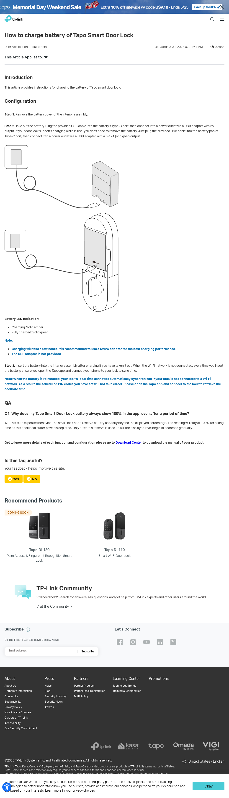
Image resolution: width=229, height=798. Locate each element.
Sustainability (13, 701)
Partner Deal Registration (89, 691)
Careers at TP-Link (16, 717)
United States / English (203, 761)
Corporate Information (18, 691)
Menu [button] (222, 16)
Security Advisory (56, 696)
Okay (208, 786)
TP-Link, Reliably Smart (14, 18)
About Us (10, 685)
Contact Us (11, 696)
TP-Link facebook (120, 642)
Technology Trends (124, 685)
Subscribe (87, 651)
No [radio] (34, 478)
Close (221, 7)
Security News (54, 701)
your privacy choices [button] (80, 790)
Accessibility (13, 723)
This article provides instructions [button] (28, 87)
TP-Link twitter (173, 642)
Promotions (159, 678)
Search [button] (212, 16)
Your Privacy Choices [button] (18, 712)
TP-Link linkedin (160, 642)
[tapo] (156, 746)
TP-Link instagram (133, 642)
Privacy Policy (13, 707)
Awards (49, 707)
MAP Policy (81, 696)
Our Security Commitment (21, 728)
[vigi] (210, 746)
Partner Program (84, 685)
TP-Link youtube (147, 642)
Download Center (129, 442)
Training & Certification (127, 691)
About (10, 678)
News (48, 685)
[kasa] (128, 746)
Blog (47, 691)
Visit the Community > (54, 606)
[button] (46, 58)
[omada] (183, 746)
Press (49, 678)
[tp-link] (101, 746)
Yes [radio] (16, 478)
